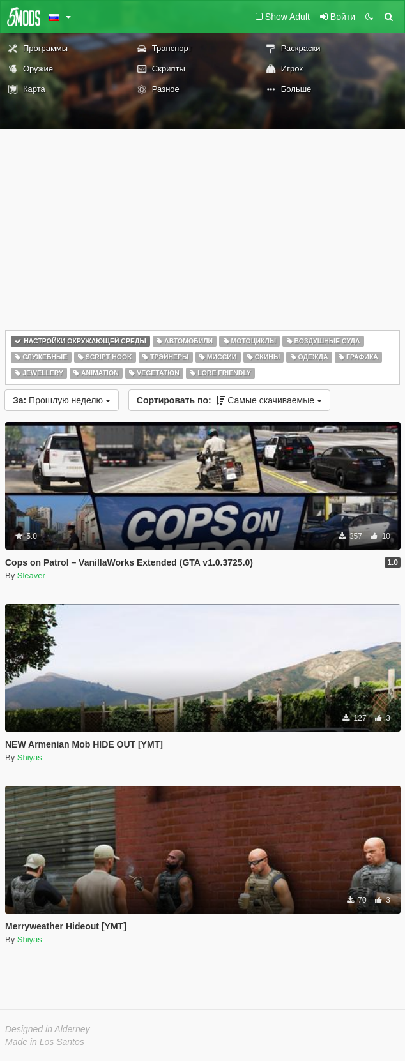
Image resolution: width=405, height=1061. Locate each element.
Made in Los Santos (44, 1042)
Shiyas (29, 757)
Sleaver (31, 575)
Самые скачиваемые (229, 400)
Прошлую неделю (62, 400)
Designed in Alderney (47, 1029)
